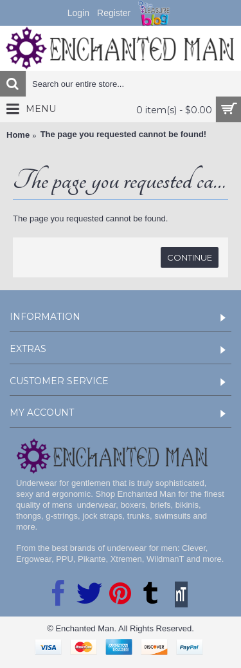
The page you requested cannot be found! (123, 134)
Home (18, 135)
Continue (189, 257)
